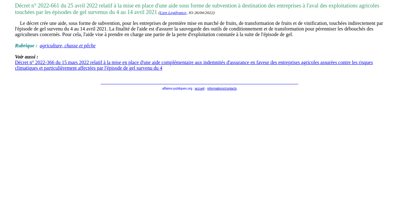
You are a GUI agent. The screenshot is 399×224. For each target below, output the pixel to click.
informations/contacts (222, 88)
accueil (199, 88)
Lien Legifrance (173, 12)
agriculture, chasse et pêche (68, 45)
